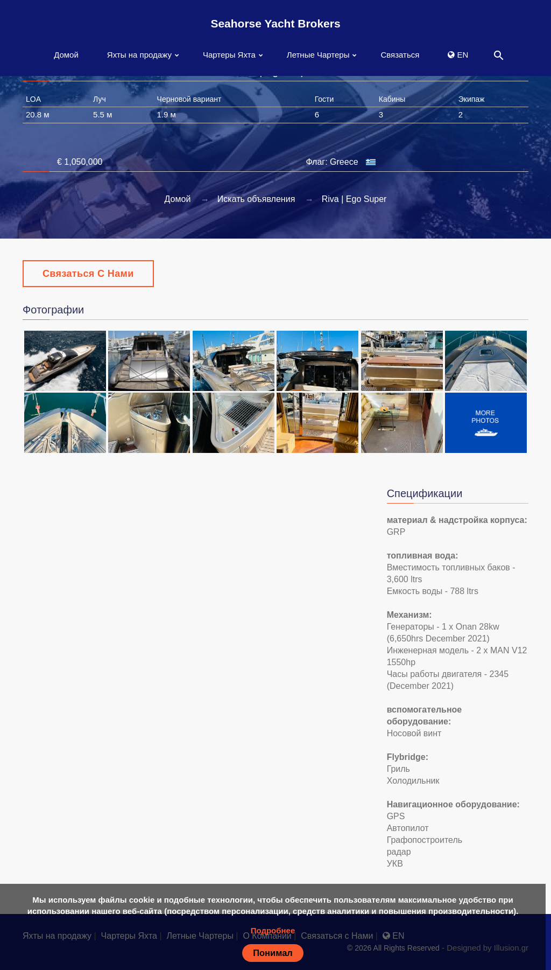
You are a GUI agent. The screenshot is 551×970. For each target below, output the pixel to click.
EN (458, 54)
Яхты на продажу (139, 54)
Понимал (273, 953)
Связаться (399, 54)
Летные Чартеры (318, 54)
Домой (66, 54)
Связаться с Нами (88, 273)
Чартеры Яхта (229, 54)
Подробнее (273, 930)
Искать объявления (256, 199)
